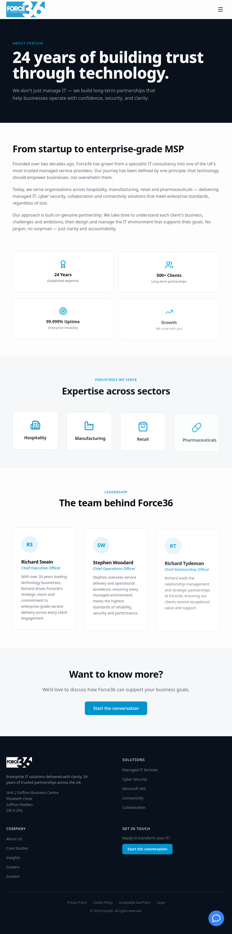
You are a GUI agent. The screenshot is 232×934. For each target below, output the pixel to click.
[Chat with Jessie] (216, 918)
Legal (161, 903)
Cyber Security (134, 779)
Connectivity (132, 798)
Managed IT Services (140, 769)
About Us (14, 838)
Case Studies (17, 848)
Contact (13, 876)
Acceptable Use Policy (135, 903)
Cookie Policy (103, 903)
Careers (12, 867)
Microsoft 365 (134, 788)
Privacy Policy (77, 903)
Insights (13, 857)
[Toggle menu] (220, 9)
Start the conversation (116, 708)
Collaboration (134, 807)
